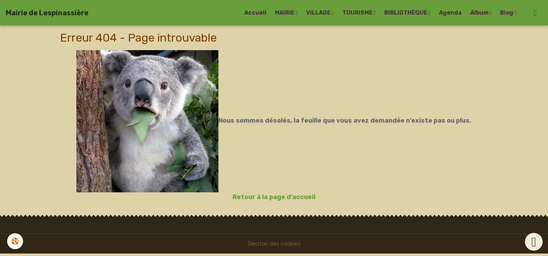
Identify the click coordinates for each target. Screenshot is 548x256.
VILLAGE (319, 12)
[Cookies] (15, 241)
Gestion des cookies (274, 243)
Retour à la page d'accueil (274, 197)
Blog (507, 12)
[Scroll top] (534, 242)
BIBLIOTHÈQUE (406, 12)
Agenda (450, 12)
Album (480, 12)
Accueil (255, 12)
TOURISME (358, 12)
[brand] (47, 12)
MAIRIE (285, 12)
